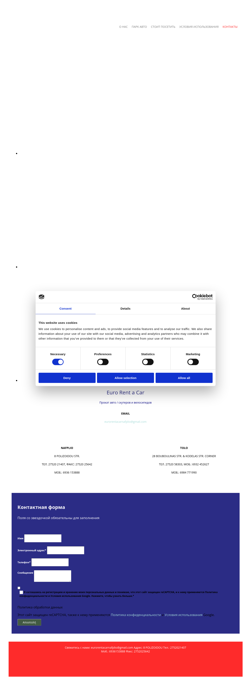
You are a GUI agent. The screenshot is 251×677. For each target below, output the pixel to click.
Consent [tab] (65, 308)
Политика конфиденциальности (136, 615)
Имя (20, 538)
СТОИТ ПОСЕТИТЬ (163, 27)
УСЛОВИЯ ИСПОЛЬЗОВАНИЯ (199, 27)
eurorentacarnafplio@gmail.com (125, 422)
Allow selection (125, 378)
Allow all (184, 378)
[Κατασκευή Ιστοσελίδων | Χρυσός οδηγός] (15, 674)
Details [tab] (126, 308)
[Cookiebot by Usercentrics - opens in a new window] (195, 297)
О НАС (123, 27)
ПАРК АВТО (139, 27)
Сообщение (25, 572)
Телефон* (24, 562)
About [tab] (185, 308)
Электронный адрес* (32, 550)
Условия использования (183, 615)
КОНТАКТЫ (230, 27)
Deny (67, 378)
